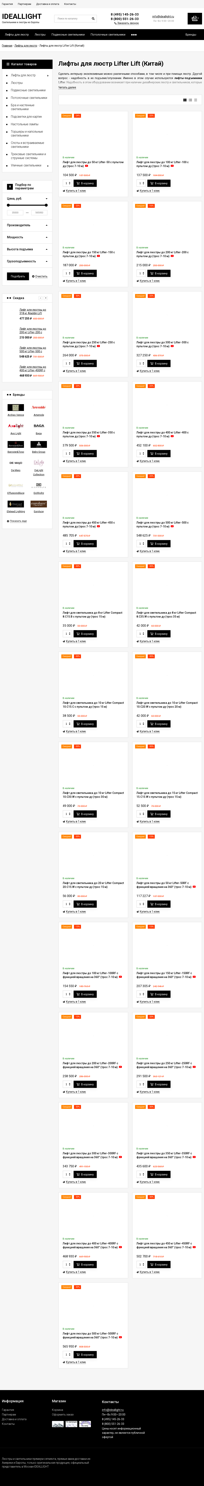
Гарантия (8, 1409)
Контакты (8, 1423)
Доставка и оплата (14, 1419)
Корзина (57, 1409)
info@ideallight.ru (163, 16)
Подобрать (18, 276)
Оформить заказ (63, 1414)
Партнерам (9, 1414)
